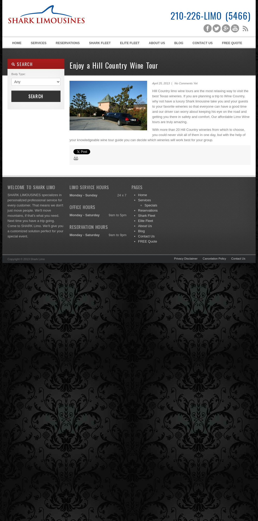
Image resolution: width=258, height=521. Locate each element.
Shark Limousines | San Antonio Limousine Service (46, 25)
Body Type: (18, 74)
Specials (151, 205)
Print (76, 158)
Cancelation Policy (214, 258)
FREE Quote (232, 43)
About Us (157, 43)
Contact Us (203, 43)
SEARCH (22, 64)
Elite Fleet (129, 43)
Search (35, 96)
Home (16, 43)
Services (37, 44)
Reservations (68, 43)
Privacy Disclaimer (186, 258)
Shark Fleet (100, 43)
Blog (178, 43)
